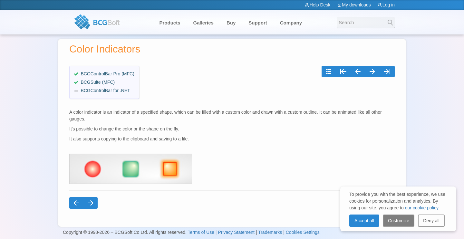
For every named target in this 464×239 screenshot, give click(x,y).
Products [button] (170, 22)
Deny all (431, 220)
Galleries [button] (203, 22)
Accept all (364, 220)
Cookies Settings (303, 232)
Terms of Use (201, 232)
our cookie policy (421, 207)
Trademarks (270, 232)
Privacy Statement (236, 232)
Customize (398, 220)
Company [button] (291, 22)
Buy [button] (231, 22)
